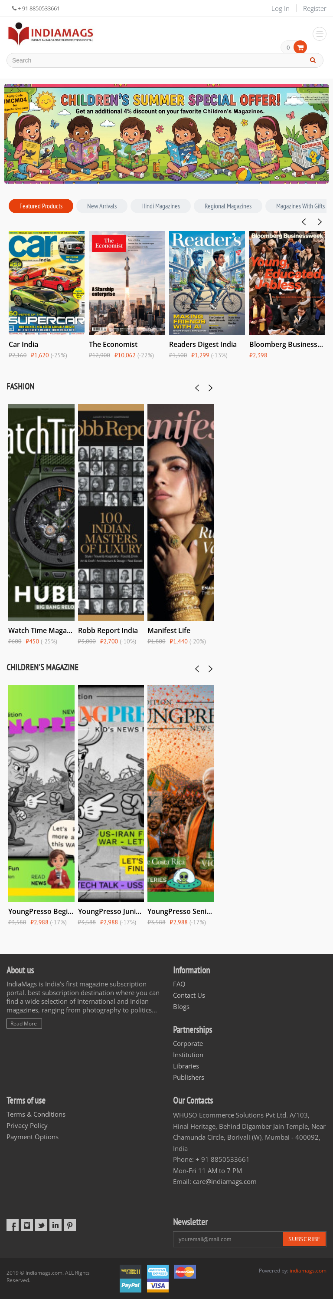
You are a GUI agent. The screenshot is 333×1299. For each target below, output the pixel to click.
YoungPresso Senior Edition (180, 911)
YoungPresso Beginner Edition (41, 911)
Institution (188, 1054)
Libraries (186, 1066)
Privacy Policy (27, 1125)
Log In (280, 8)
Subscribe (304, 1239)
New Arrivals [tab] (102, 205)
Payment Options (33, 1136)
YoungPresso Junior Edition (111, 911)
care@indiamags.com (225, 1181)
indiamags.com (308, 1270)
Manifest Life (168, 630)
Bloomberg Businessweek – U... (287, 344)
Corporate (188, 1043)
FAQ (179, 983)
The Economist (113, 344)
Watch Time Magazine (41, 630)
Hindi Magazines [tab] (160, 205)
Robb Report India (108, 630)
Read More (23, 1023)
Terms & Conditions (36, 1114)
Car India (23, 344)
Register (314, 8)
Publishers (188, 1077)
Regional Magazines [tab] (228, 205)
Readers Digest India (203, 344)
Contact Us (189, 995)
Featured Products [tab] (41, 205)
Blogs (181, 1006)
